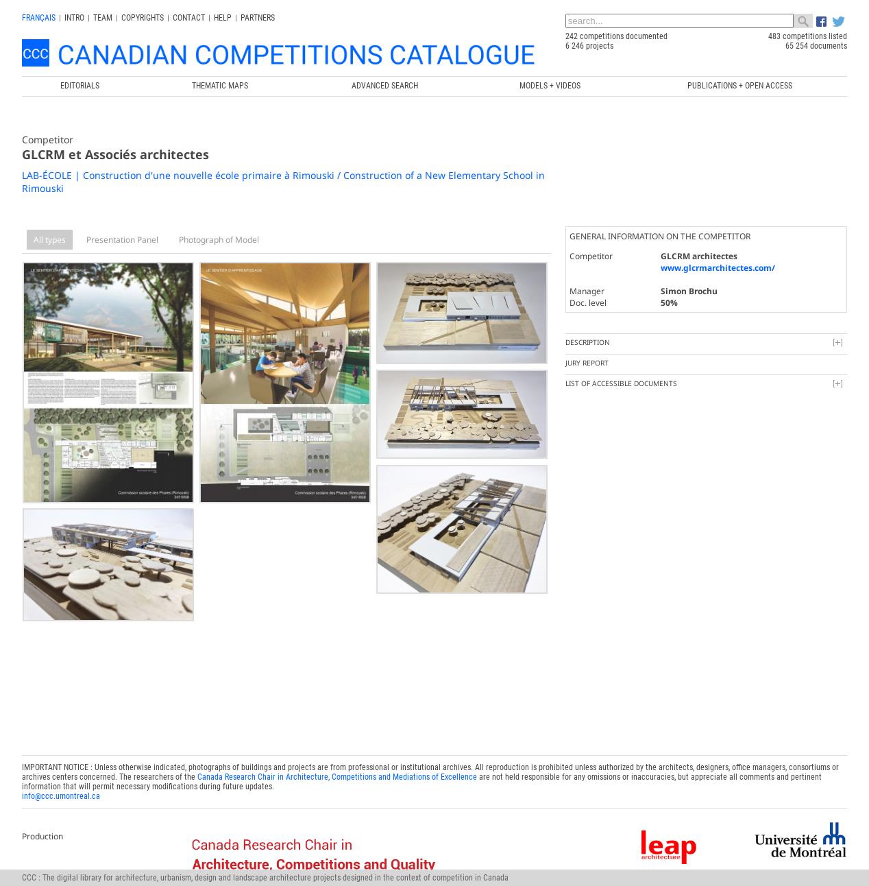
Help (223, 18)
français (39, 18)
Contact (189, 18)
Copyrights (142, 18)
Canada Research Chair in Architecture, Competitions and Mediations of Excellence (337, 773)
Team (102, 18)
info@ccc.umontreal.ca (61, 793)
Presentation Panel (122, 240)
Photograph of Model (219, 240)
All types (50, 240)
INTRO (74, 18)
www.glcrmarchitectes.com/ (718, 268)
